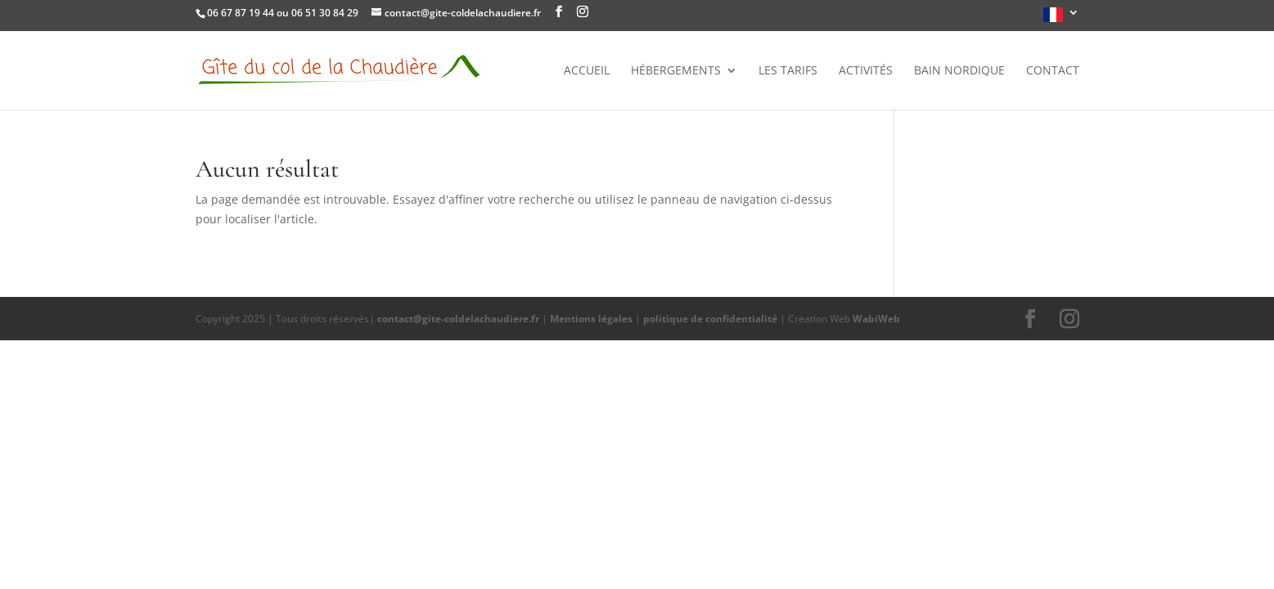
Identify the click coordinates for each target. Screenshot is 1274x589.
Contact (1052, 71)
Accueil (587, 71)
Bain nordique (959, 71)
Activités (866, 71)
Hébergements (676, 71)
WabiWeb (876, 319)
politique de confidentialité (710, 319)
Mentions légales (591, 319)
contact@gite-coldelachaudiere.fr (458, 319)
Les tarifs (788, 71)
